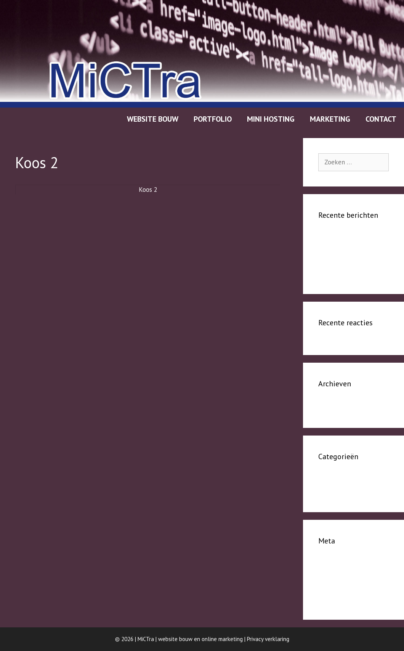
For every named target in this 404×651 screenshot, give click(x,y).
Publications (335, 272)
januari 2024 (335, 405)
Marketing (330, 119)
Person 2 (330, 248)
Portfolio (213, 119)
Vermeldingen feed (345, 574)
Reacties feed (337, 586)
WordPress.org (337, 597)
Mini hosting (271, 119)
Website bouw (152, 119)
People (328, 478)
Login (325, 562)
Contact (381, 119)
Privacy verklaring (268, 639)
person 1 (330, 237)
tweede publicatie (343, 260)
